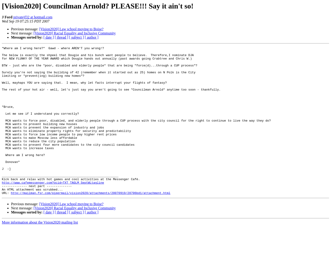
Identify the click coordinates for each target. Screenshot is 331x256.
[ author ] (92, 37)
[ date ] (48, 37)
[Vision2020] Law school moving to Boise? (71, 29)
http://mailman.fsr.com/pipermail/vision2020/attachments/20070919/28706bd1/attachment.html (90, 222)
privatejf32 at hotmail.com (32, 17)
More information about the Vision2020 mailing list (40, 252)
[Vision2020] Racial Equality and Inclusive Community (75, 33)
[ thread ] (61, 37)
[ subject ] (76, 37)
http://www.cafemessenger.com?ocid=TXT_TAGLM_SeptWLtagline (53, 210)
